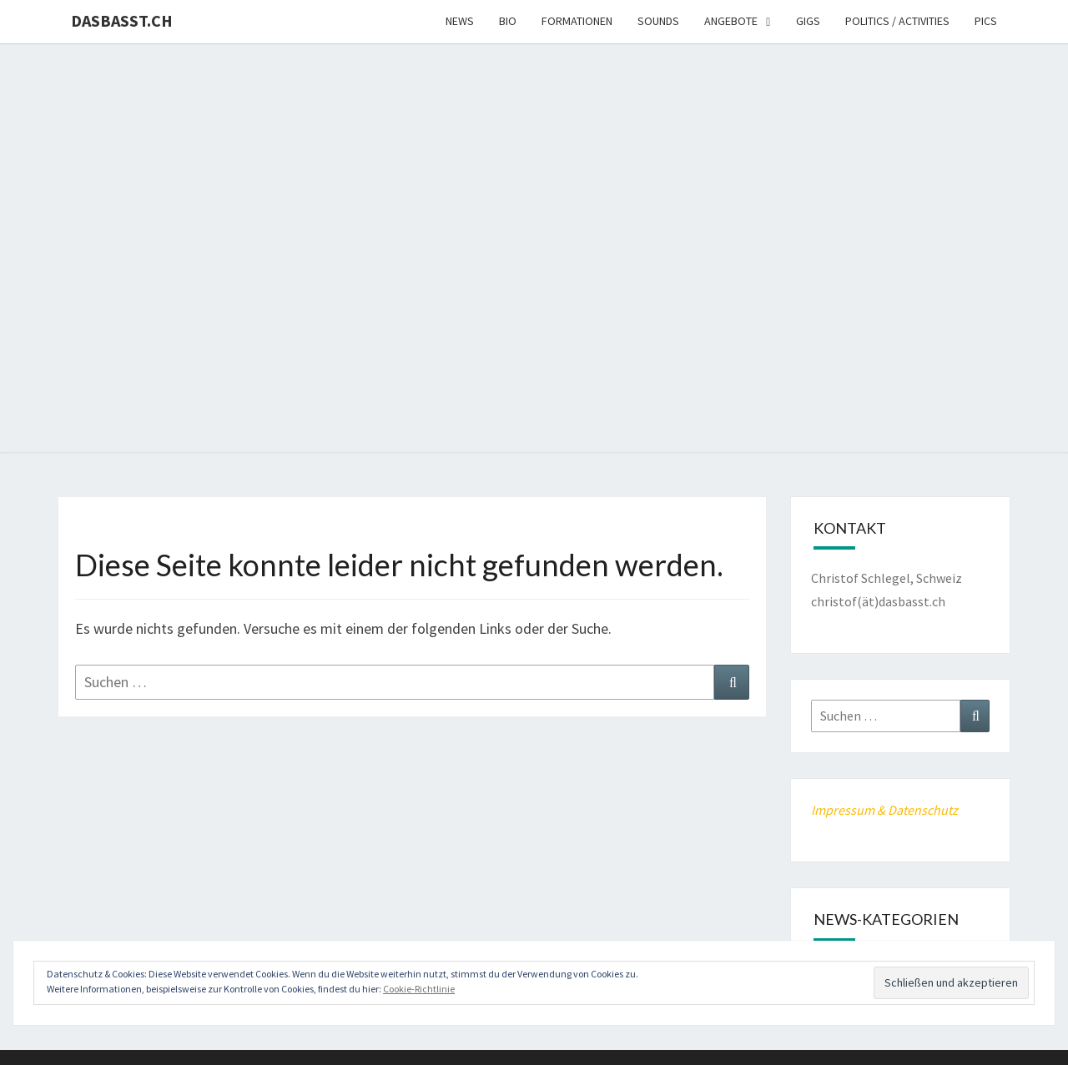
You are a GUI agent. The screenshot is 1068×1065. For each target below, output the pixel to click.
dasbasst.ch (122, 20)
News (460, 20)
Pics (986, 20)
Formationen (577, 20)
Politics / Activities (897, 20)
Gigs (808, 20)
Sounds (658, 20)
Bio (507, 20)
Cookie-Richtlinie (419, 988)
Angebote (731, 20)
